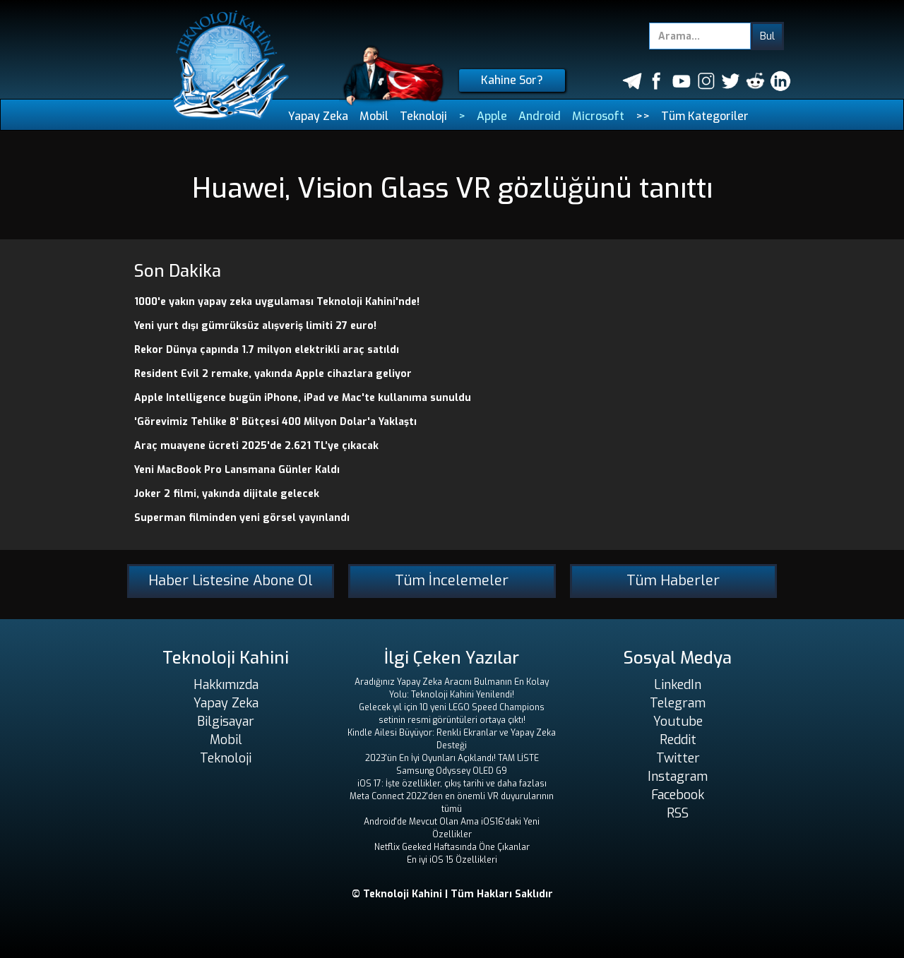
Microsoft (598, 116)
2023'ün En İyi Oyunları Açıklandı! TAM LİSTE (452, 758)
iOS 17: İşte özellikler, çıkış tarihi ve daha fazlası (452, 783)
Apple (492, 116)
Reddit (678, 739)
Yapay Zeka (318, 116)
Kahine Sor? (512, 80)
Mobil (373, 116)
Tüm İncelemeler (452, 580)
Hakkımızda (226, 684)
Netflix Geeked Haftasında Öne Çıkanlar (452, 847)
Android (539, 116)
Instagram (678, 776)
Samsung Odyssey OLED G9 (451, 771)
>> (643, 116)
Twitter (678, 758)
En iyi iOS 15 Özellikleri (452, 860)
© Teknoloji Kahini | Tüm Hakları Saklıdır (452, 894)
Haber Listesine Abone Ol (230, 580)
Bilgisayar (225, 721)
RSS (678, 813)
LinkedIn (677, 684)
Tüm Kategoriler (705, 116)
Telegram (678, 703)
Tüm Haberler (673, 580)
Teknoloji (423, 116)
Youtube (678, 721)
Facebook (677, 794)
